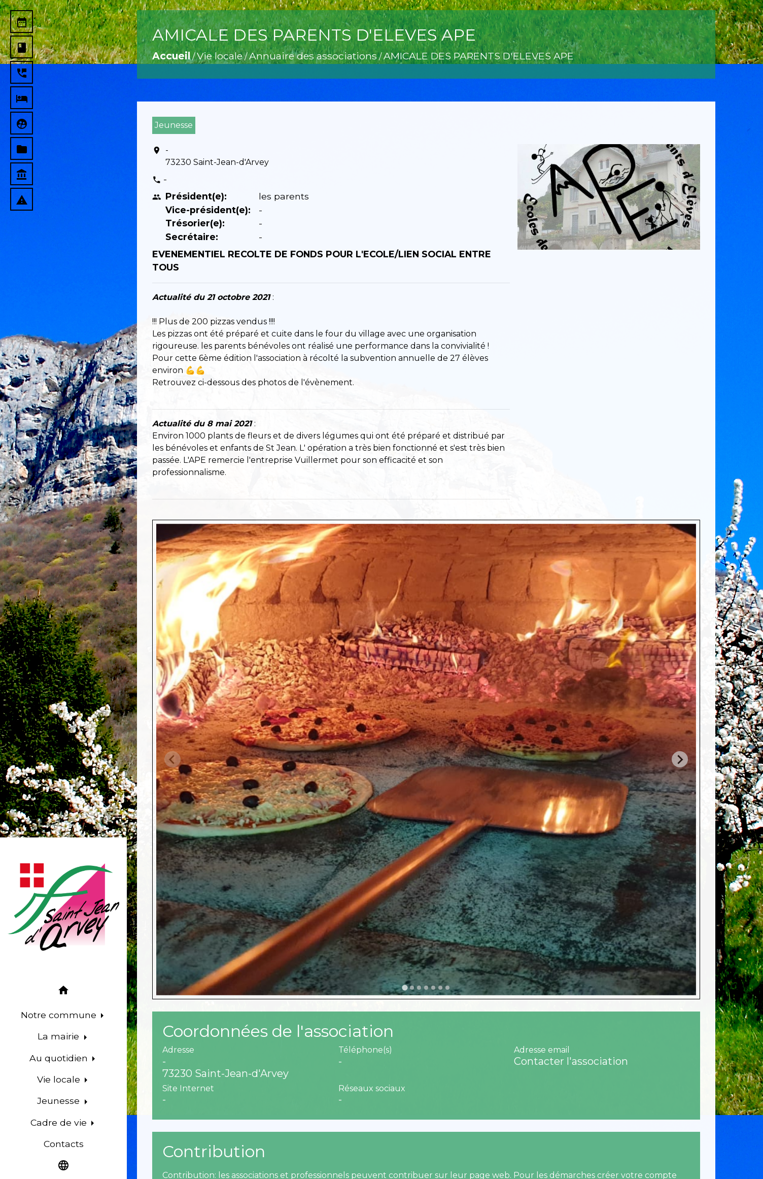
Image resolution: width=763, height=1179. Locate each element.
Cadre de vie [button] (59, 1122)
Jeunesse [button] (59, 1100)
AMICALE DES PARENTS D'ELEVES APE (479, 56)
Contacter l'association (571, 1061)
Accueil (171, 56)
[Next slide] (680, 759)
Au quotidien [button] (59, 1058)
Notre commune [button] (60, 1014)
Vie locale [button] (60, 1079)
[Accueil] (63, 907)
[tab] (404, 987)
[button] (63, 992)
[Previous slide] (172, 759)
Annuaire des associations (313, 56)
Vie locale (219, 56)
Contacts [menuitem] (64, 1143)
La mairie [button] (60, 1036)
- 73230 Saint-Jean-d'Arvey (217, 156)
